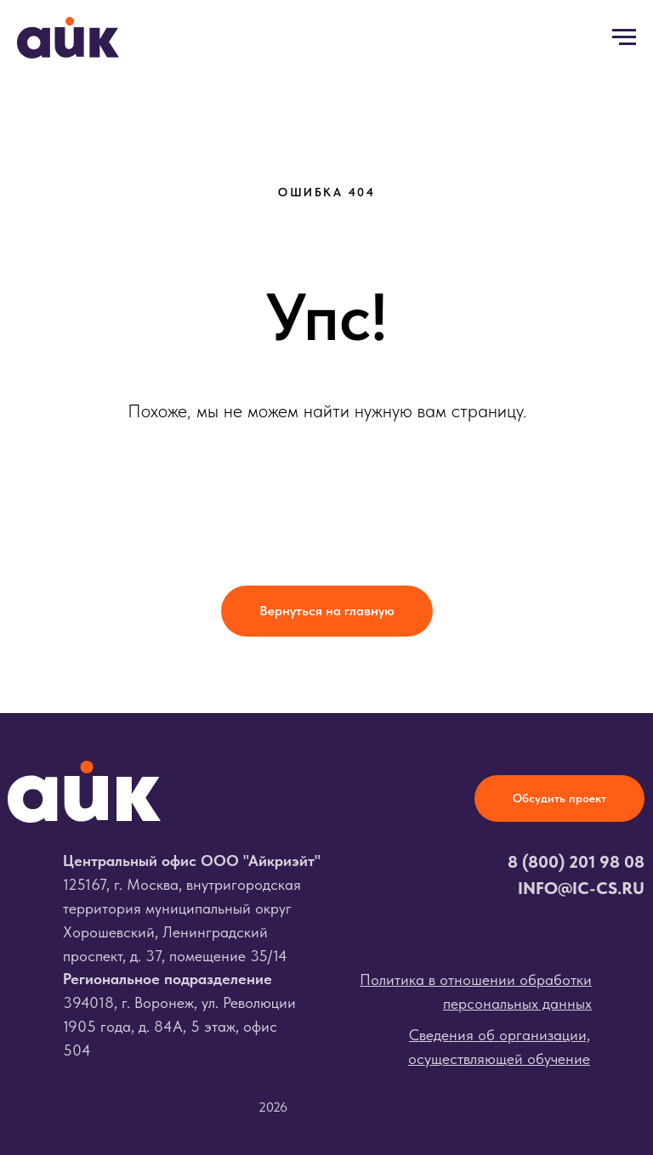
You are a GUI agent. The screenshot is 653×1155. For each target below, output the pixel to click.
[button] (559, 798)
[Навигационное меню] (624, 37)
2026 (272, 1107)
